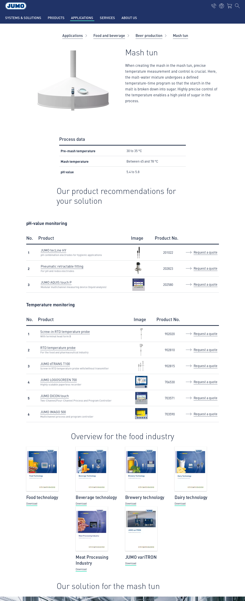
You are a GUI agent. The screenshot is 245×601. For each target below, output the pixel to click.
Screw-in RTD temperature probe (65, 331)
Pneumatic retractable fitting (62, 266)
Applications (72, 35)
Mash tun (180, 35)
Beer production (149, 35)
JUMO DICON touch (54, 395)
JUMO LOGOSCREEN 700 (58, 379)
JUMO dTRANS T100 (55, 363)
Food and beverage (109, 35)
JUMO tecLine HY (53, 250)
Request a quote (205, 252)
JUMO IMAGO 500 (53, 411)
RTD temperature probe (58, 347)
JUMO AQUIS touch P (56, 282)
